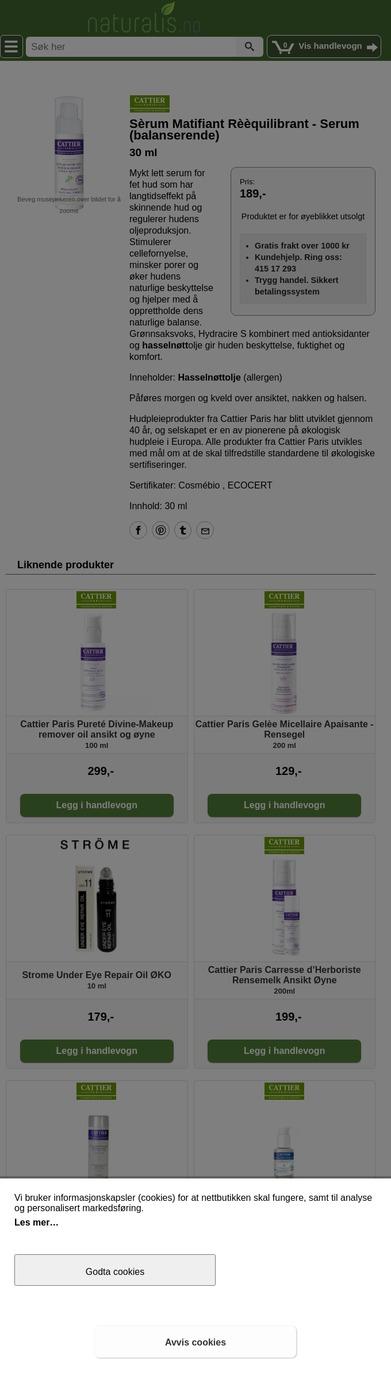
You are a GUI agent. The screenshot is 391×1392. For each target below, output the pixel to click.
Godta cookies (115, 1272)
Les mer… (36, 1222)
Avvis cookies (195, 1342)
